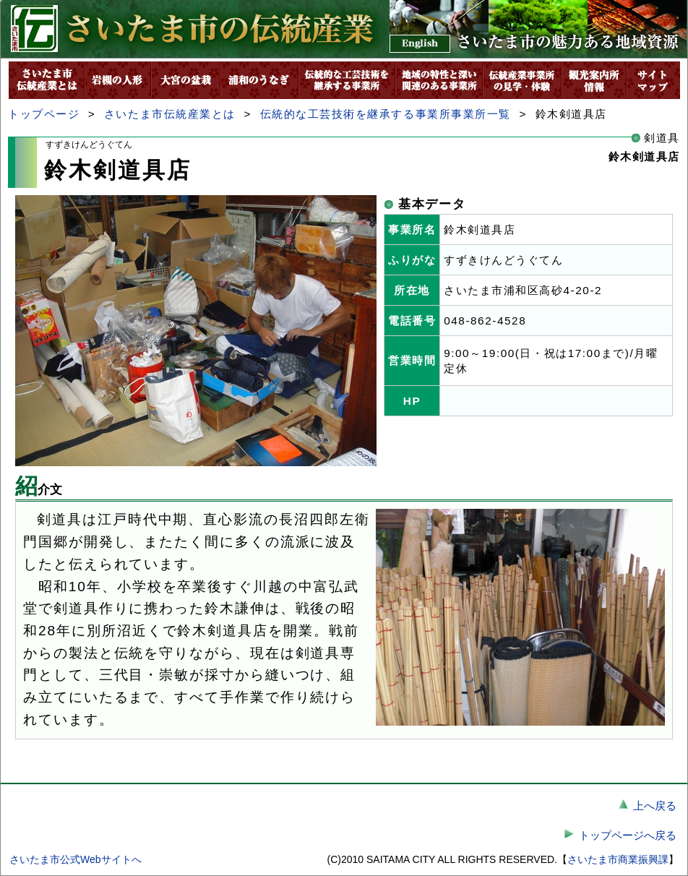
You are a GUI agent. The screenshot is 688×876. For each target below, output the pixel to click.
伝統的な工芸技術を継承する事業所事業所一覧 (385, 114)
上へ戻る (654, 805)
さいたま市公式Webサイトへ (75, 859)
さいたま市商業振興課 (617, 859)
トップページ (43, 114)
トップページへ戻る (627, 835)
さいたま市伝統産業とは (170, 114)
